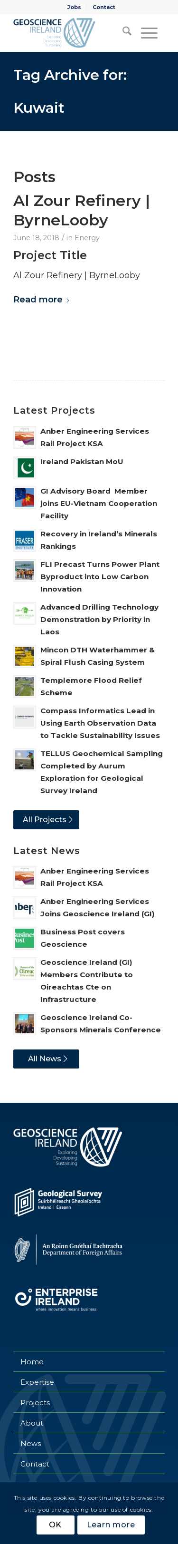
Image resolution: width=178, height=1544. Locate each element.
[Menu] (148, 33)
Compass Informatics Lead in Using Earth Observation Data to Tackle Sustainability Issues (100, 723)
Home (32, 1361)
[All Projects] (46, 819)
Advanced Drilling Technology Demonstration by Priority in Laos (99, 619)
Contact (104, 7)
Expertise (37, 1382)
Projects (35, 1402)
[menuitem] (74, 7)
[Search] (122, 33)
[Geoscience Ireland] (73, 33)
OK (55, 1524)
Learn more (111, 1524)
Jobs (74, 7)
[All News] (46, 1058)
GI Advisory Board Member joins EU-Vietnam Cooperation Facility (98, 503)
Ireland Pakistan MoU (81, 461)
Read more (41, 299)
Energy (87, 237)
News (30, 1443)
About (31, 1422)
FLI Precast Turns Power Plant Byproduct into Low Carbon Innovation (99, 576)
